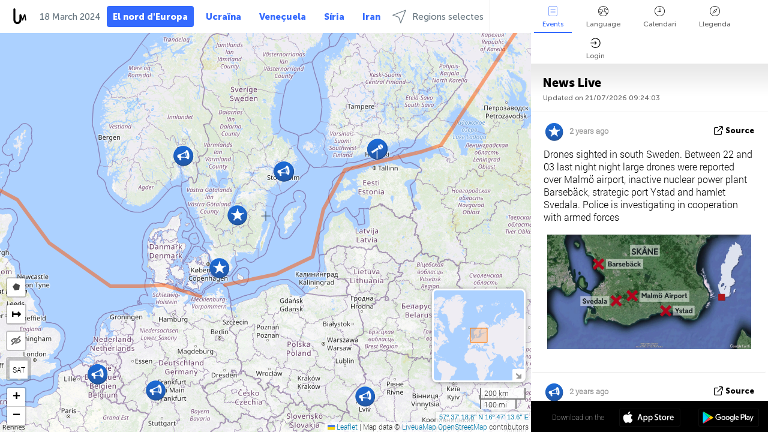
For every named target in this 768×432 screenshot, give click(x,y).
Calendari (659, 17)
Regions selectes (438, 16)
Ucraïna (223, 16)
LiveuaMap (419, 426)
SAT (19, 369)
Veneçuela (282, 16)
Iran (371, 16)
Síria (334, 16)
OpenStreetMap (462, 426)
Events (552, 17)
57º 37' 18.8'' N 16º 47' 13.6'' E (484, 417)
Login (595, 49)
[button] (183, 155)
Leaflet (343, 426)
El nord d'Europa (150, 16)
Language (603, 17)
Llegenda (715, 17)
